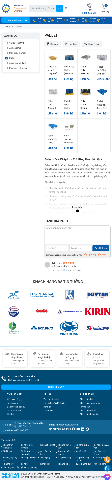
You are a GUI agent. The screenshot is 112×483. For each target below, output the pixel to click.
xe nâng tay (45, 457)
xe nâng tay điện (28, 457)
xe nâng (24, 464)
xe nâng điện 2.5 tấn (101, 446)
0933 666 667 (89, 13)
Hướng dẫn (85, 407)
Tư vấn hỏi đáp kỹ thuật (54, 403)
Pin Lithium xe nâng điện (27, 452)
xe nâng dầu (81, 451)
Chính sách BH (86, 399)
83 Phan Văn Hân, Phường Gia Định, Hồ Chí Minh (29, 425)
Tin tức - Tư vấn (57, 20)
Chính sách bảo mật (89, 414)
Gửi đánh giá (101, 248)
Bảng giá (47, 407)
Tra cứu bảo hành (51, 399)
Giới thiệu (37, 20)
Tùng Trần (57, 263)
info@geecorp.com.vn (67, 424)
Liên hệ (101, 20)
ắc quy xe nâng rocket (82, 459)
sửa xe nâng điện (83, 464)
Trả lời (54, 270)
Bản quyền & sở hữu (16, 407)
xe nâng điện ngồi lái (11, 459)
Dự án (80, 20)
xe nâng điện (100, 457)
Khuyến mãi (93, 44)
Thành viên (49, 410)
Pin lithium (7, 451)
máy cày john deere (45, 452)
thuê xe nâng (100, 464)
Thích (64, 270)
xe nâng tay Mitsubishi (8, 446)
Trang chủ (8, 26)
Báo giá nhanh (90, 20)
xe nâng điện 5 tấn (64, 446)
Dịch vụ (47, 20)
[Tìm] (59, 8)
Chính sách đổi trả (88, 410)
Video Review (70, 20)
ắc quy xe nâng (64, 457)
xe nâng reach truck (100, 452)
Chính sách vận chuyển (90, 403)
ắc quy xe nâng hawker (64, 452)
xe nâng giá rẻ (64, 464)
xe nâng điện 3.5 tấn (83, 446)
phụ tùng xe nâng (29, 467)
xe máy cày (45, 464)
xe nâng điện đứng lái (27, 446)
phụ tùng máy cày (11, 467)
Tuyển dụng (12, 403)
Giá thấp (73, 44)
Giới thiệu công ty (14, 399)
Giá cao (54, 44)
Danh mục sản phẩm (18, 20)
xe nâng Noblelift (47, 445)
